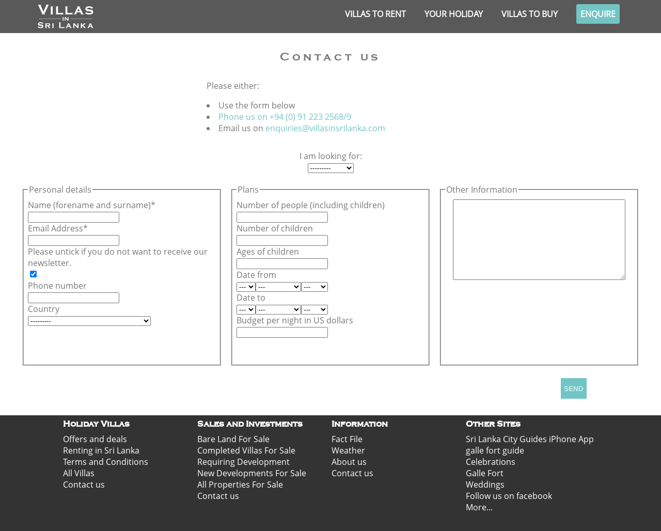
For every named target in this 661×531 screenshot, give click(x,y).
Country (43, 309)
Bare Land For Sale (233, 439)
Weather (348, 450)
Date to (251, 297)
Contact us (84, 484)
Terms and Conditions (105, 461)
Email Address (55, 228)
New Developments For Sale (251, 473)
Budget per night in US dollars (295, 320)
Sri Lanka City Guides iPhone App (530, 439)
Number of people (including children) (311, 205)
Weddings (485, 484)
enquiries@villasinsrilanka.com (325, 128)
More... (479, 507)
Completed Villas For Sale (246, 450)
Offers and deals (95, 439)
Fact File (347, 439)
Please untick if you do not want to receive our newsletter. (118, 257)
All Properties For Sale (240, 484)
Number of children (275, 228)
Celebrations (490, 461)
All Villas (79, 473)
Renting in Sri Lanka (101, 450)
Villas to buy (529, 14)
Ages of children (268, 251)
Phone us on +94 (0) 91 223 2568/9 (284, 116)
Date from (256, 274)
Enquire (598, 14)
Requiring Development (243, 461)
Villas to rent (375, 14)
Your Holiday (453, 14)
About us (349, 461)
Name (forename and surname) (89, 205)
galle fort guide (495, 450)
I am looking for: (331, 156)
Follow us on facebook (509, 496)
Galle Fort (484, 473)
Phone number (57, 285)
